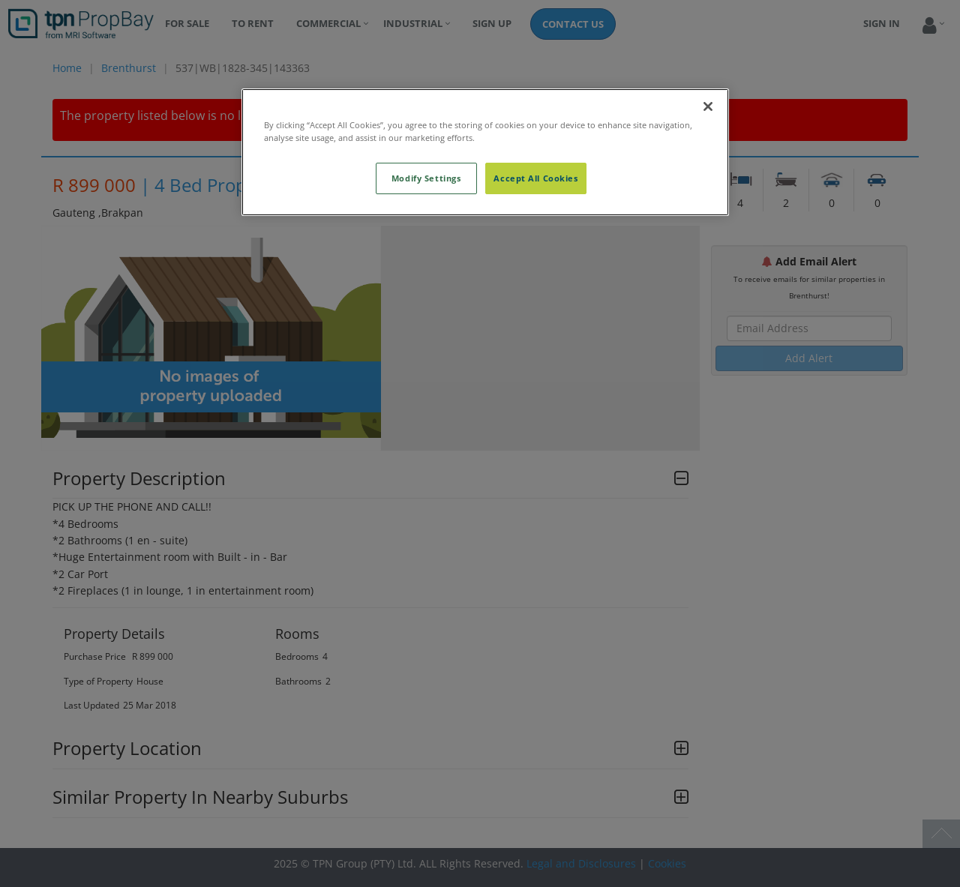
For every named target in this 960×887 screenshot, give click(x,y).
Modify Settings (426, 178)
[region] (485, 152)
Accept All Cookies (536, 178)
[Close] (708, 106)
